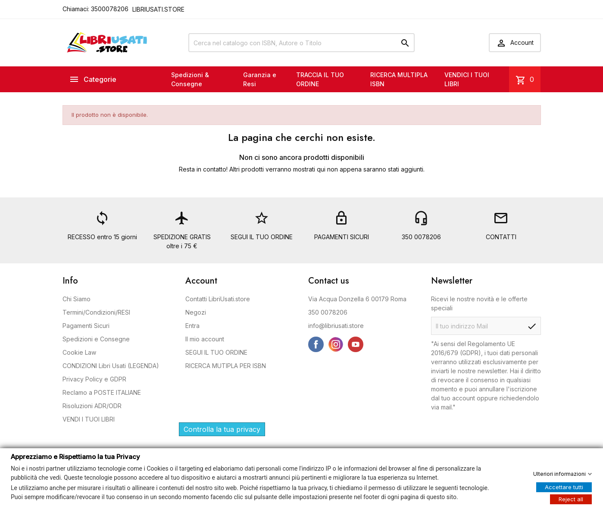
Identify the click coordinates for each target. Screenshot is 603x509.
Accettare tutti (564, 486)
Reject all (571, 498)
